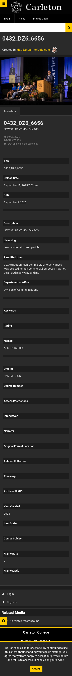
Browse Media (40, 18)
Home (22, 18)
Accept (36, 669)
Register (9, 602)
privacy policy (59, 656)
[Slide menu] (3, 3)
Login (8, 594)
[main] (36, 330)
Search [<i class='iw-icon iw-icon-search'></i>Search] (69, 27)
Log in (7, 18)
